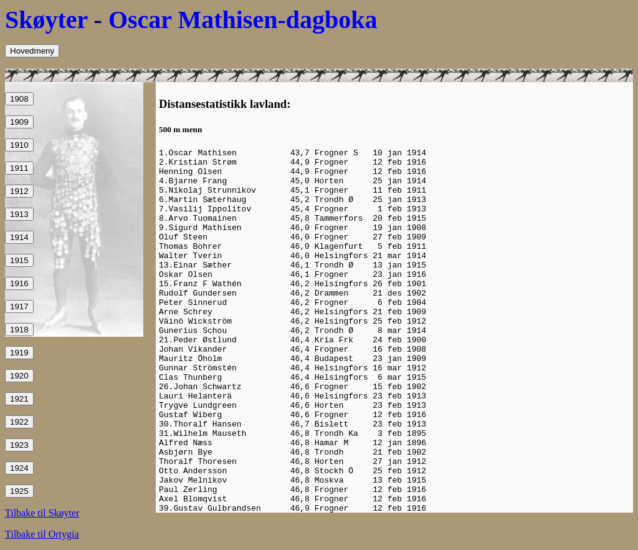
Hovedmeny (32, 50)
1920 (19, 375)
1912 (19, 191)
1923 (19, 445)
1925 (19, 491)
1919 (19, 352)
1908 (19, 99)
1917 (19, 306)
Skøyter (46, 20)
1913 (19, 214)
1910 (19, 145)
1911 (19, 168)
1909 (19, 122)
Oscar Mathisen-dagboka (243, 20)
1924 (19, 468)
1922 (19, 422)
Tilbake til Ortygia (42, 534)
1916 (19, 283)
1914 (19, 237)
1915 (19, 260)
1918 (19, 329)
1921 (19, 398)
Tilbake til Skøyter (42, 513)
